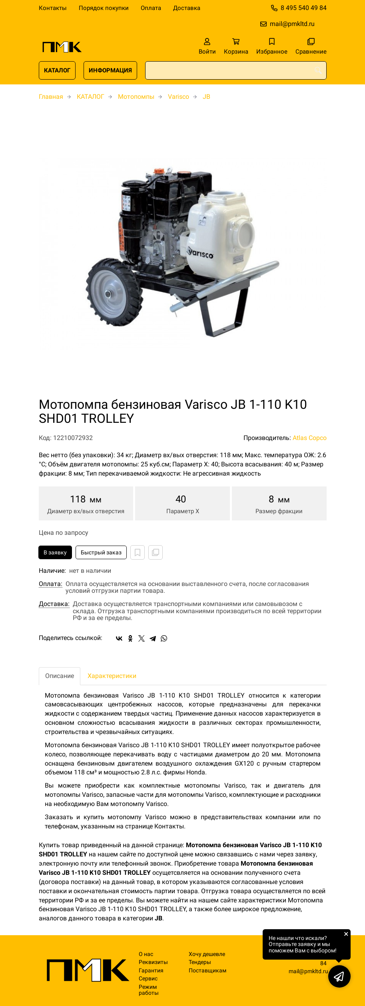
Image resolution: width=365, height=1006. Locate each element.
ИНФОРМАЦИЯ (110, 70)
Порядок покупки (104, 8)
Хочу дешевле (207, 954)
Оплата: (50, 584)
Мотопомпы (136, 96)
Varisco (178, 96)
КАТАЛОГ (57, 70)
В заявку (55, 552)
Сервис (148, 979)
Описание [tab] (59, 676)
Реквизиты (153, 962)
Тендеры (200, 962)
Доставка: (54, 604)
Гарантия (151, 971)
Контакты (53, 8)
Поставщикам (207, 971)
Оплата (151, 8)
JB (206, 96)
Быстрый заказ (101, 552)
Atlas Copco (310, 438)
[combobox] (236, 70)
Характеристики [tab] (112, 676)
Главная (51, 96)
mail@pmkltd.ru (292, 24)
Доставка (186, 8)
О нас (146, 954)
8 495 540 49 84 (304, 8)
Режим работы (149, 990)
